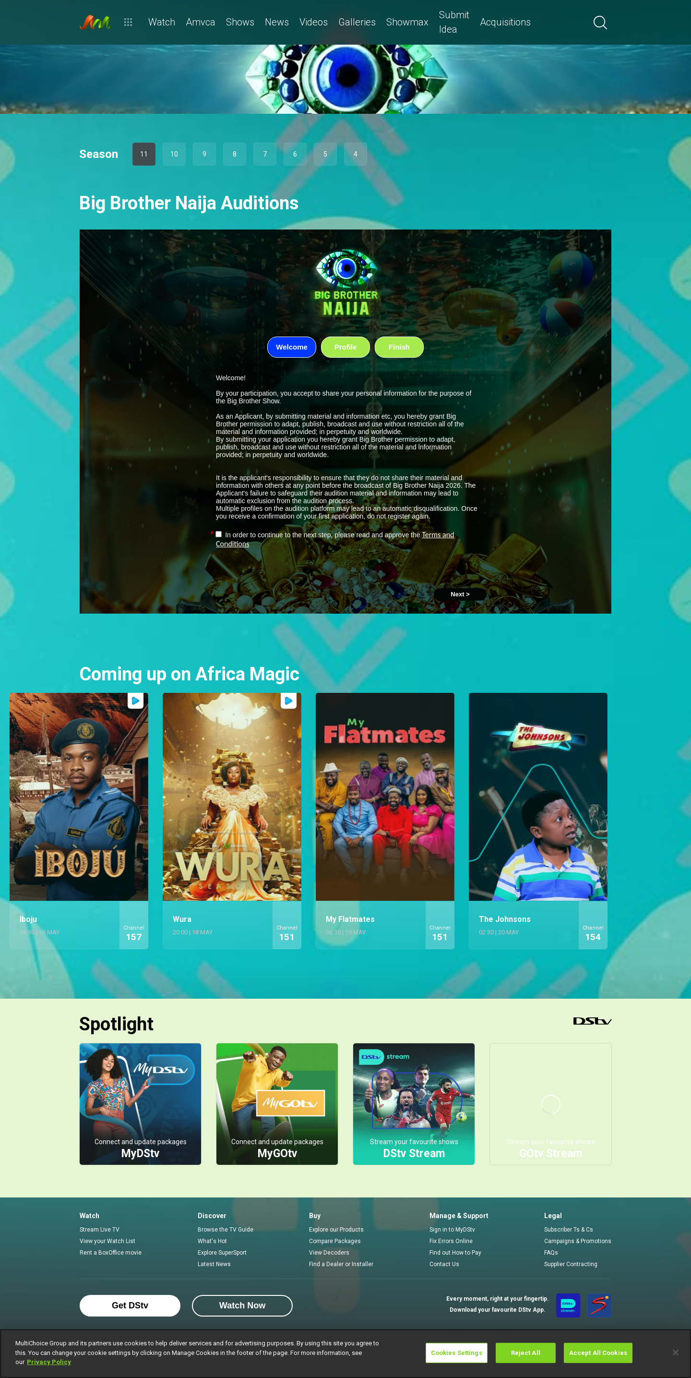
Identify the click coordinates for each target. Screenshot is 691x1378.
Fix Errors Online (451, 1241)
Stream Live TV (99, 1229)
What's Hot (212, 1241)
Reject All (525, 1352)
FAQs (551, 1252)
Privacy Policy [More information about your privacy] (49, 1362)
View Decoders (329, 1252)
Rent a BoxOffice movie (111, 1252)
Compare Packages (335, 1241)
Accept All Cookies (598, 1352)
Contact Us (444, 1264)
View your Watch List (107, 1241)
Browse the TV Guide (225, 1229)
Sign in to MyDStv (452, 1229)
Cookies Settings (456, 1352)
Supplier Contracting (570, 1264)
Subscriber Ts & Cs (568, 1229)
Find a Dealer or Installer (341, 1264)
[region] (345, 1353)
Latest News (214, 1264)
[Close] (675, 1352)
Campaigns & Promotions (577, 1241)
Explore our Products (336, 1229)
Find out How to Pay (455, 1252)
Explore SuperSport (222, 1252)
